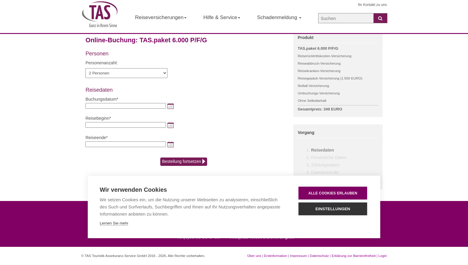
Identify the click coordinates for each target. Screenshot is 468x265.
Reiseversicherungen (161, 17)
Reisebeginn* (98, 118)
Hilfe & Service (221, 17)
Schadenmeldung (279, 17)
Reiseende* (96, 137)
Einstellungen (332, 209)
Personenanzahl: (101, 62)
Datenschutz (319, 256)
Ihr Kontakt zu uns (372, 5)
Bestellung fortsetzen (183, 162)
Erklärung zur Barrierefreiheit (353, 256)
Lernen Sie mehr (114, 223)
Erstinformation (275, 256)
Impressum (298, 256)
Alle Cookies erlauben (332, 193)
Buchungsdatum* (101, 99)
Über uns (254, 256)
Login (382, 256)
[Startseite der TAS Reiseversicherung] (99, 16)
